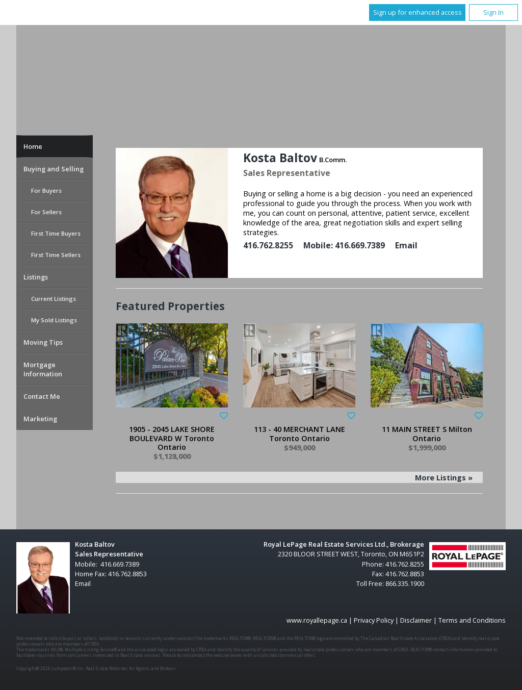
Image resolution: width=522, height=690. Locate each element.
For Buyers (46, 190)
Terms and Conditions (472, 620)
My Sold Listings (54, 320)
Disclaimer (416, 620)
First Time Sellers (56, 255)
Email (406, 245)
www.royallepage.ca (316, 620)
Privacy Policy (374, 620)
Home (32, 146)
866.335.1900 (404, 583)
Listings (35, 277)
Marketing (40, 418)
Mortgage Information (42, 369)
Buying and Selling (53, 168)
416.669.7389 (360, 245)
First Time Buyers (56, 233)
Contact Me (41, 396)
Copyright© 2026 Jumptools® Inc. (50, 668)
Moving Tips (43, 342)
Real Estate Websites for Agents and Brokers (131, 668)
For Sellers (46, 212)
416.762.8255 (268, 245)
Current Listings (53, 298)
